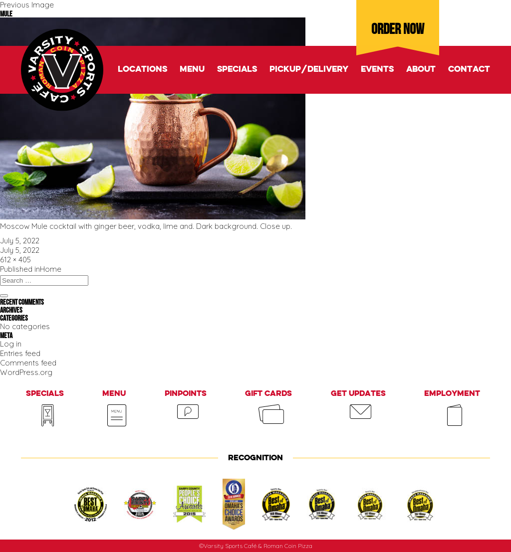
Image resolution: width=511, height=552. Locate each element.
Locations (142, 69)
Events (377, 69)
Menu (192, 69)
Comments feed (28, 363)
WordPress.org (26, 372)
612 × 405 (15, 259)
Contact (469, 69)
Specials (237, 69)
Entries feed (20, 353)
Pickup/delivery (308, 69)
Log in (10, 344)
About (421, 69)
